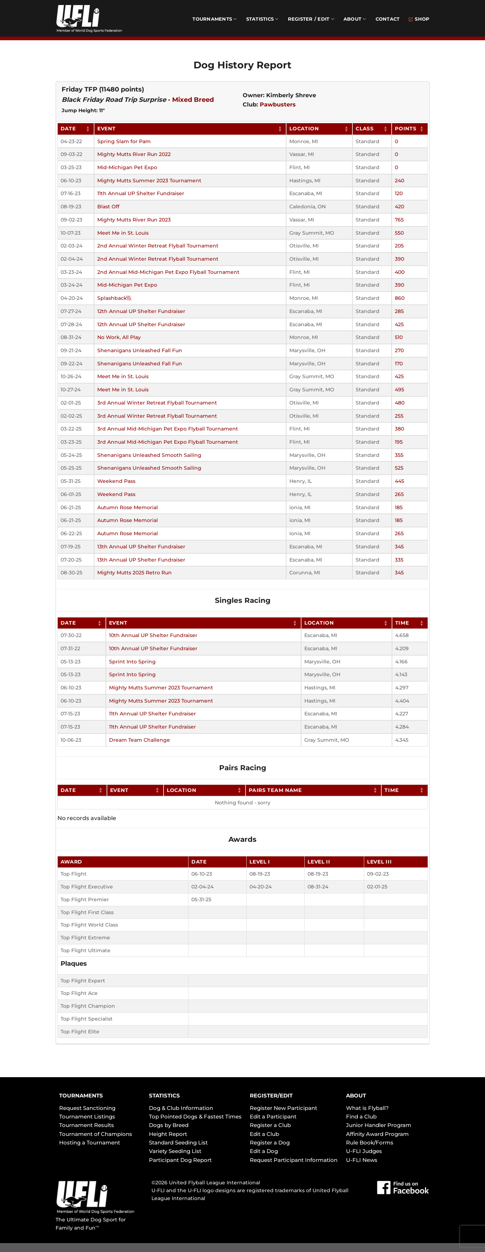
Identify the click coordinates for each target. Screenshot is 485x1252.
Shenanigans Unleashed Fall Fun (139, 350)
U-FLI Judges (364, 1151)
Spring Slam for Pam (124, 141)
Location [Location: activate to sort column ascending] (304, 128)
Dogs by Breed (169, 1125)
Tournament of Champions (95, 1134)
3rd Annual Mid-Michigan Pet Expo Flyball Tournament (167, 429)
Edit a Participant (273, 1116)
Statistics (262, 19)
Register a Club (270, 1125)
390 (399, 259)
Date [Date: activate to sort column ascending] (68, 128)
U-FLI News (361, 1160)
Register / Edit (311, 19)
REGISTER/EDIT (271, 1095)
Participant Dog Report (180, 1160)
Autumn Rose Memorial (127, 507)
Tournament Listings (87, 1116)
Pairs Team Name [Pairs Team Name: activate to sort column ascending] (275, 790)
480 (399, 403)
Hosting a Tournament (89, 1142)
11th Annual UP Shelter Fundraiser (140, 193)
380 (399, 429)
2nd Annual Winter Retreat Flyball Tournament (157, 245)
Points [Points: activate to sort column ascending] (405, 128)
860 (399, 298)
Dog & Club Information (181, 1108)
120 (399, 193)
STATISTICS (164, 1095)
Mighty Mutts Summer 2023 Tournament (149, 180)
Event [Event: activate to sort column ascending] (106, 128)
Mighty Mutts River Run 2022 (134, 154)
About (355, 19)
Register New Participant (283, 1108)
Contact (388, 19)
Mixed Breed (193, 100)
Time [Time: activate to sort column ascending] (402, 623)
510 (399, 337)
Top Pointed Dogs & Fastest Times (195, 1116)
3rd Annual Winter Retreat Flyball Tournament (157, 403)
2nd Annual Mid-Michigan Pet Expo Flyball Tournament (168, 272)
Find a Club (361, 1116)
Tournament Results (86, 1125)
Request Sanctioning (87, 1108)
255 (399, 416)
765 (399, 220)
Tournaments (214, 19)
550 (399, 233)
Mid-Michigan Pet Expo (127, 167)
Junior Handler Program (378, 1125)
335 (399, 560)
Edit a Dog (264, 1151)
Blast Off (108, 206)
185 (399, 507)
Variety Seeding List (175, 1151)
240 (399, 180)
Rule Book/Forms (369, 1142)
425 (399, 324)
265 (399, 494)
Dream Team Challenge (139, 740)
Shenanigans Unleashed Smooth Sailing (149, 455)
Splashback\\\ (114, 298)
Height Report (168, 1134)
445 (399, 481)
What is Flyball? (367, 1108)
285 (399, 311)
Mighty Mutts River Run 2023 (134, 220)
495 (399, 389)
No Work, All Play (119, 337)
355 (399, 455)
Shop (419, 19)
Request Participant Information (293, 1160)
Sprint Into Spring (132, 661)
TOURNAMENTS (81, 1095)
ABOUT (356, 1095)
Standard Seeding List (178, 1142)
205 (399, 245)
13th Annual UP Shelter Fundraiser (141, 546)
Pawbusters (278, 104)
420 (399, 206)
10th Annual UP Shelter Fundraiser (153, 635)
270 (399, 350)
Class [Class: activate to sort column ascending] (365, 128)
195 (399, 442)
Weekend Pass (116, 481)
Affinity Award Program (377, 1134)
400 (399, 272)
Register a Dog (270, 1142)
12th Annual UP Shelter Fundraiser (141, 311)
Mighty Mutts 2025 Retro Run (134, 572)
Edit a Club (264, 1134)
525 (399, 468)
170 (399, 363)
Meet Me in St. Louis (123, 233)
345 (399, 546)
